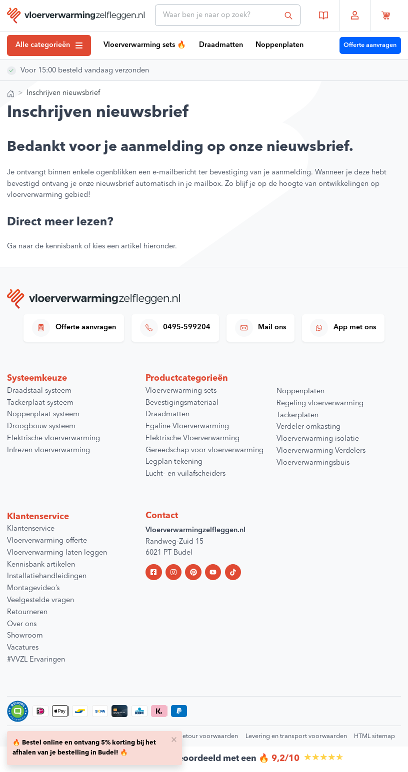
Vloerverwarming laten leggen (57, 553)
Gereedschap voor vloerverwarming (205, 450)
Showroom (25, 636)
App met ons (343, 328)
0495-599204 (175, 328)
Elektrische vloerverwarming (53, 438)
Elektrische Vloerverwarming (193, 438)
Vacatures (22, 648)
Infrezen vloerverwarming (48, 450)
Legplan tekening (174, 462)
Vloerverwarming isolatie (317, 439)
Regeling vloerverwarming (320, 403)
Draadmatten (221, 45)
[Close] (174, 739)
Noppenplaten (280, 45)
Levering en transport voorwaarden (296, 736)
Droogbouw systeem (41, 426)
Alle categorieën (49, 45)
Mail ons (260, 328)
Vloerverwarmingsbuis (313, 463)
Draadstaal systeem (39, 391)
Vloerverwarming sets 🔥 (145, 45)
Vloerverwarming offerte (47, 541)
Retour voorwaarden (208, 736)
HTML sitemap (374, 736)
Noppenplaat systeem (43, 414)
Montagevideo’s (33, 588)
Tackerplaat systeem (40, 403)
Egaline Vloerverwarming (187, 426)
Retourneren (27, 612)
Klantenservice (30, 529)
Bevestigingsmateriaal (182, 403)
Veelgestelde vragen (40, 600)
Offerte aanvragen (370, 45)
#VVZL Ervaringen (36, 660)
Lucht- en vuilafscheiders (186, 474)
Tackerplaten (297, 415)
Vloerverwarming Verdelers (321, 451)
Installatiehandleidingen (46, 576)
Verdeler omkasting (308, 427)
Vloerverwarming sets (181, 391)
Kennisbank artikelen (41, 565)
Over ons (21, 624)
